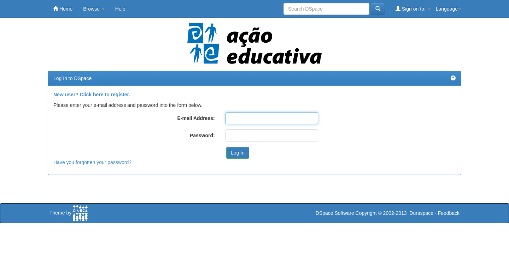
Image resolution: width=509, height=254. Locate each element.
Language (448, 9)
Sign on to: (413, 9)
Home (62, 9)
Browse (94, 9)
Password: (202, 135)
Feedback (449, 213)
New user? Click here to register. (91, 94)
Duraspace (421, 213)
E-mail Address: (196, 118)
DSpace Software (335, 213)
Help (120, 9)
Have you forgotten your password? (92, 162)
